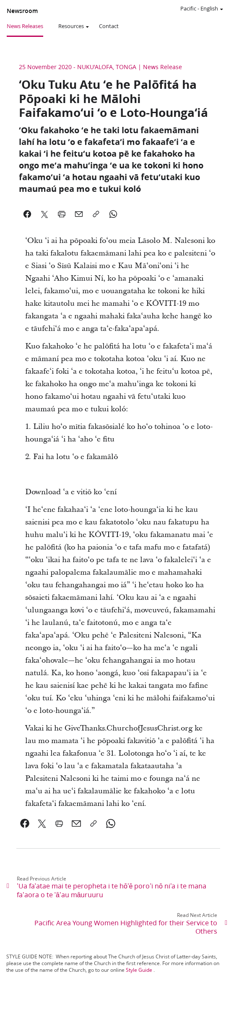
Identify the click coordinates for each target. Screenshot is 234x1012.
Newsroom (22, 11)
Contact (109, 26)
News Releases (25, 26)
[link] (25, 823)
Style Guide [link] (139, 969)
